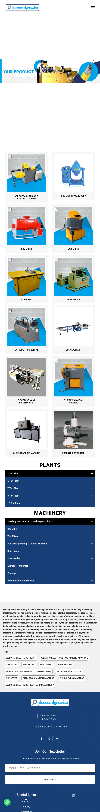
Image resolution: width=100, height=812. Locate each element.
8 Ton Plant (13, 495)
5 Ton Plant (13, 481)
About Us (26, 801)
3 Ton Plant (13, 473)
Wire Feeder (13, 558)
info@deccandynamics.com (53, 726)
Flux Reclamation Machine (21, 580)
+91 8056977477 (48, 718)
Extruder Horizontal (17, 565)
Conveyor (12, 573)
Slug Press (13, 551)
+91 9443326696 (48, 715)
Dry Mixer (12, 528)
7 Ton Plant (13, 488)
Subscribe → (50, 779)
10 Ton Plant (14, 503)
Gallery (26, 806)
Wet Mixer (12, 536)
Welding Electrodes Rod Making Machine (28, 521)
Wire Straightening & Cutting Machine (27, 543)
